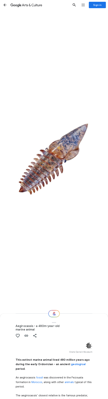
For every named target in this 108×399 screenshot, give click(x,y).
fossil (39, 377)
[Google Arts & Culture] (39, 5)
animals (69, 382)
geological (78, 364)
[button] (5, 5)
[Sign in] (97, 5)
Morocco (36, 382)
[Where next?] (54, 313)
